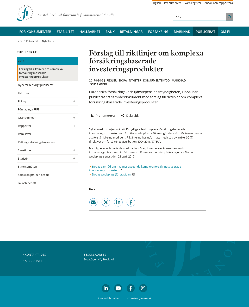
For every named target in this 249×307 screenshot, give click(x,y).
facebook (127, 208)
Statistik (23, 158)
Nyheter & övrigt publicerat (35, 85)
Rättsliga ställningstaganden (36, 142)
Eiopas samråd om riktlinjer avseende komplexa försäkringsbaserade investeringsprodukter (135, 168)
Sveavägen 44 (92, 259)
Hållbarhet (90, 31)
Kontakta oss (34, 255)
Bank (110, 31)
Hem (19, 41)
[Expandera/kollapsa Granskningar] (74, 118)
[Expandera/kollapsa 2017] (74, 61)
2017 (21, 61)
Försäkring (158, 31)
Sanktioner (25, 150)
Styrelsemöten (27, 166)
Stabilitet (65, 31)
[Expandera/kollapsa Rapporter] (74, 126)
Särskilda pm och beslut (33, 175)
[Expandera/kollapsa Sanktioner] (74, 150)
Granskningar (27, 118)
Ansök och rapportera (218, 3)
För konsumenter (35, 31)
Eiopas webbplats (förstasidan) (112, 174)
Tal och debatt (27, 183)
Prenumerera (173, 3)
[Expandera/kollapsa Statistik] (74, 159)
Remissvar (24, 134)
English (156, 3)
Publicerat (205, 31)
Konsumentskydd (156, 80)
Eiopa (123, 80)
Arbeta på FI (33, 261)
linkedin (113, 208)
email (90, 208)
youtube (118, 294)
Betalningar (131, 31)
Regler (112, 80)
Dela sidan (133, 116)
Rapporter (24, 126)
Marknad (182, 31)
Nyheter (135, 80)
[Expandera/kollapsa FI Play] (74, 101)
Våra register (193, 3)
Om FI (225, 31)
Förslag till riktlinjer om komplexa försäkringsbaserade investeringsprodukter (41, 73)
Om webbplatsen (109, 298)
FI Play (22, 101)
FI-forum (23, 93)
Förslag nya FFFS (28, 109)
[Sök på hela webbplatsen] (199, 17)
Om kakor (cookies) (138, 298)
